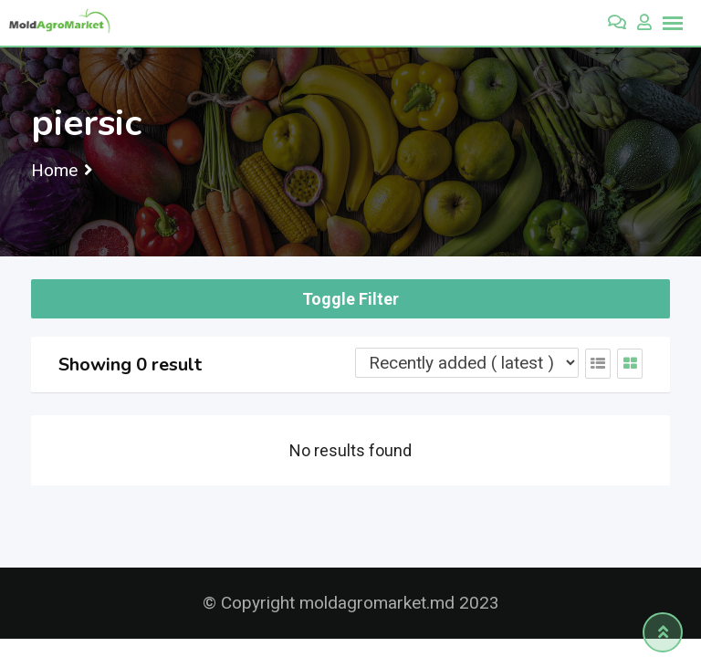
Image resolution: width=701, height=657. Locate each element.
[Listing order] (467, 363)
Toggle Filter (350, 298)
